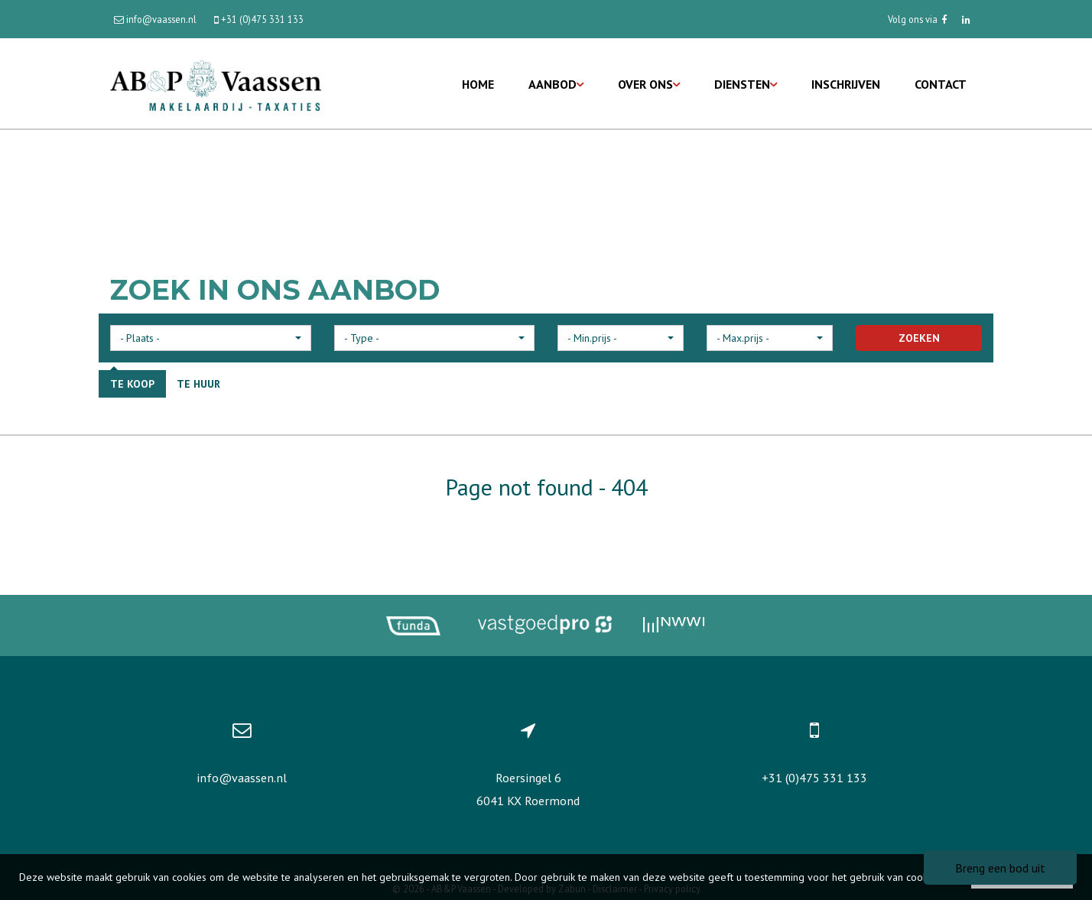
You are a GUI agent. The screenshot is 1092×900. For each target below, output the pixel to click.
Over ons (649, 84)
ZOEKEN (919, 338)
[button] (210, 338)
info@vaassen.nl (242, 777)
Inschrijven (845, 84)
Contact (941, 84)
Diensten (745, 84)
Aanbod (555, 84)
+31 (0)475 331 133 (814, 777)
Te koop (132, 384)
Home (478, 84)
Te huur (198, 384)
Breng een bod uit (1000, 868)
